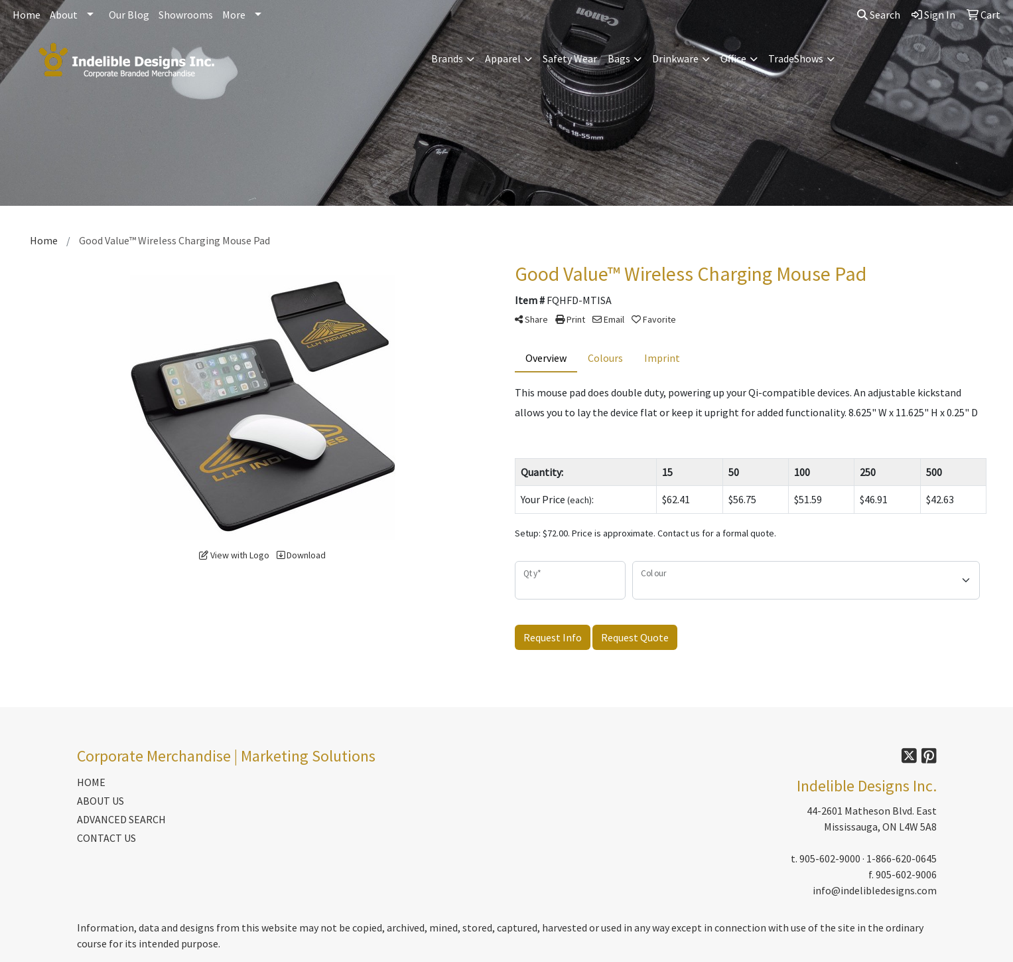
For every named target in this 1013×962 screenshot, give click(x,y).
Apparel (503, 58)
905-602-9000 (829, 858)
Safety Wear (570, 58)
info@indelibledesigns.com (875, 890)
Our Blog (129, 14)
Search (878, 14)
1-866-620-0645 (901, 858)
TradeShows (795, 58)
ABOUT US (100, 800)
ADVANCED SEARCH (121, 819)
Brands (447, 58)
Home (26, 14)
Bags (619, 58)
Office (733, 58)
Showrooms (186, 14)
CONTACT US (106, 837)
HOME (91, 782)
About (64, 14)
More (233, 14)
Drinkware (675, 58)
